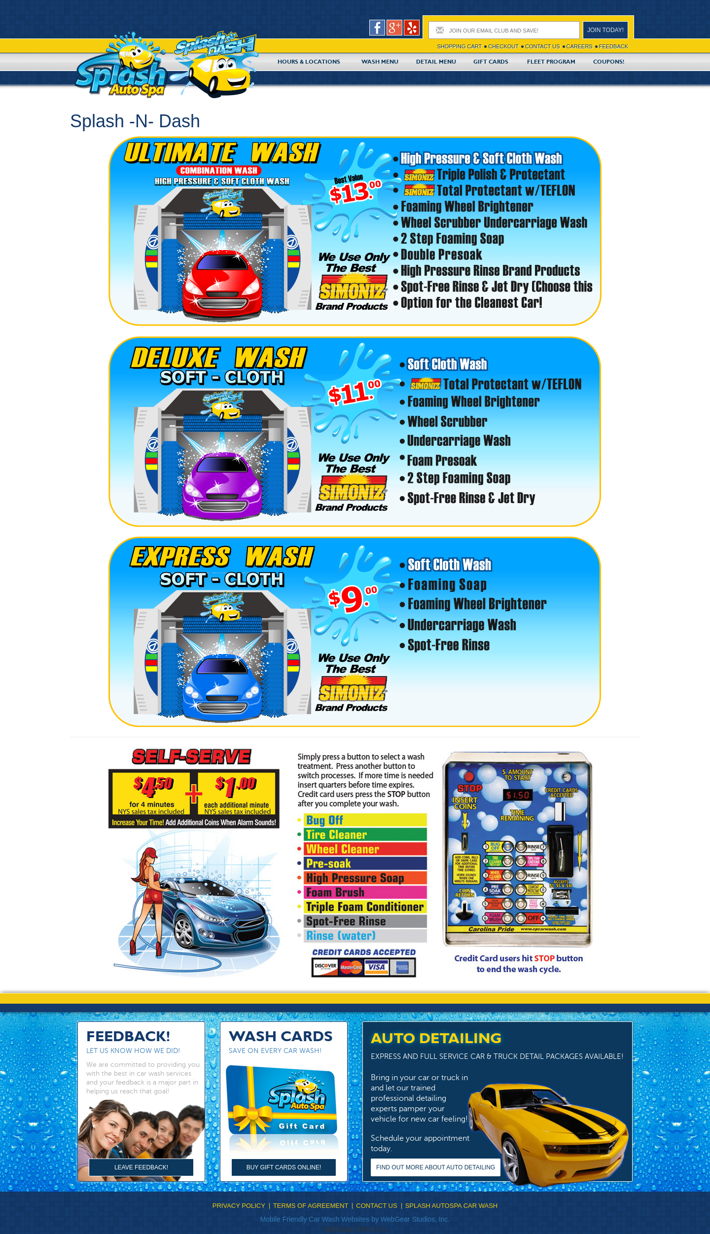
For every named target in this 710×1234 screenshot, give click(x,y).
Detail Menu (436, 62)
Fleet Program (551, 62)
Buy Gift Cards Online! (284, 1167)
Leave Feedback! (141, 1167)
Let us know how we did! (133, 1050)
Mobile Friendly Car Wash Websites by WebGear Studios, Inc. (355, 1219)
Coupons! (608, 62)
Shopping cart (459, 46)
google (394, 28)
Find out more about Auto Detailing (435, 1167)
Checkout (503, 46)
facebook (377, 28)
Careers (580, 46)
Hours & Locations (309, 62)
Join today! (605, 30)
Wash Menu (379, 62)
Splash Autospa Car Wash (451, 1205)
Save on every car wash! (275, 1050)
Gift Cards (490, 62)
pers (412, 28)
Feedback (613, 46)
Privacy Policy (239, 1205)
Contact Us (542, 46)
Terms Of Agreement (310, 1205)
